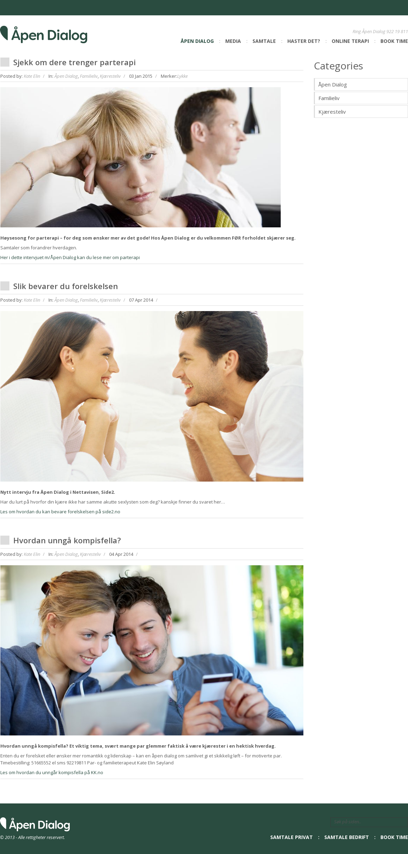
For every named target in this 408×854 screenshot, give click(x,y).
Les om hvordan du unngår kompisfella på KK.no (51, 772)
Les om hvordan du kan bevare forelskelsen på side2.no (60, 511)
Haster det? (303, 41)
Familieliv (89, 76)
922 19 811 (397, 31)
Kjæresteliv (110, 76)
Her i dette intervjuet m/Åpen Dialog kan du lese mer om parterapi (70, 257)
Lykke (182, 76)
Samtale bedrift (346, 837)
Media (233, 41)
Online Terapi (350, 41)
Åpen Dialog (197, 41)
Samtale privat (291, 837)
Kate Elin (32, 76)
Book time (394, 41)
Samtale (264, 41)
